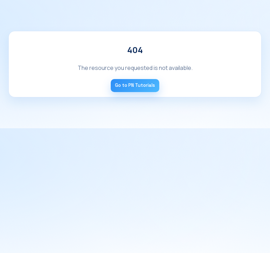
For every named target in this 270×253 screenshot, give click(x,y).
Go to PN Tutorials (135, 85)
